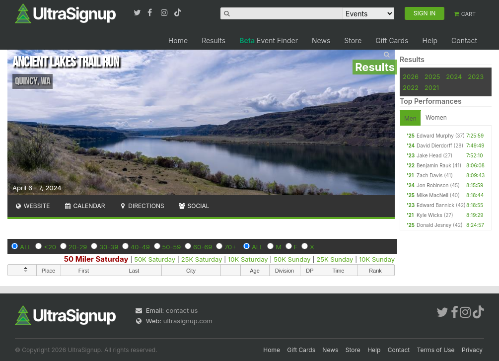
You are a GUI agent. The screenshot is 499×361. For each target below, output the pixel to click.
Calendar (84, 206)
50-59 (171, 247)
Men (410, 118)
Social (194, 206)
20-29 (78, 247)
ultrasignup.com (188, 321)
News (321, 40)
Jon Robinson (432, 185)
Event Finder (268, 40)
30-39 (108, 247)
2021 (432, 87)
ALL (26, 247)
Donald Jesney (434, 225)
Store (352, 40)
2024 (454, 76)
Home (178, 40)
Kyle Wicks (429, 215)
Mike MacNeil (432, 195)
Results (213, 40)
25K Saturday (201, 259)
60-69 (202, 247)
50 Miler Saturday (96, 259)
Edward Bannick (435, 205)
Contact (464, 40)
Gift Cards (391, 40)
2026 (411, 76)
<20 (50, 247)
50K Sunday (292, 259)
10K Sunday (377, 259)
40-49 (140, 247)
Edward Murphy (435, 136)
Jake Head (429, 155)
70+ (230, 247)
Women (436, 117)
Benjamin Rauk (434, 165)
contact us (182, 310)
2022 (411, 87)
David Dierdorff (434, 145)
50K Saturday (154, 259)
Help (429, 40)
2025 (432, 76)
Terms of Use (436, 350)
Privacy (472, 350)
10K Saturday (248, 259)
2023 (476, 76)
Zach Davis (429, 175)
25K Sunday (334, 259)
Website (32, 206)
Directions (141, 206)
